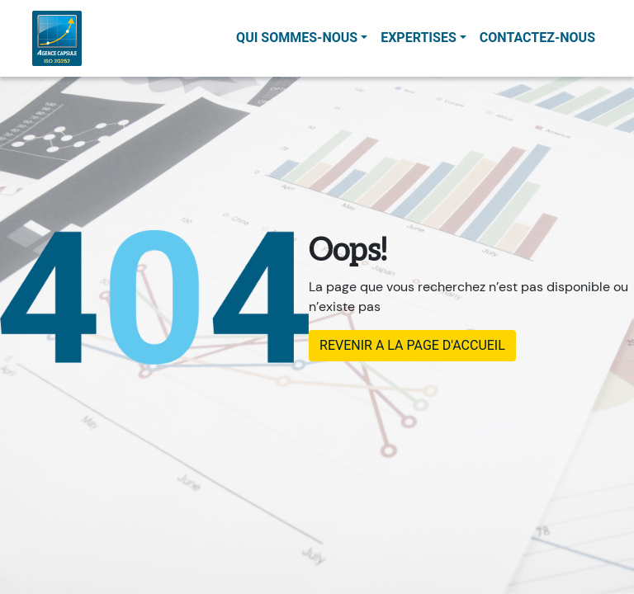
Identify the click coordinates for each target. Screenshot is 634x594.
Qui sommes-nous (296, 37)
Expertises (419, 37)
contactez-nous (537, 37)
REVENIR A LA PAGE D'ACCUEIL (412, 345)
